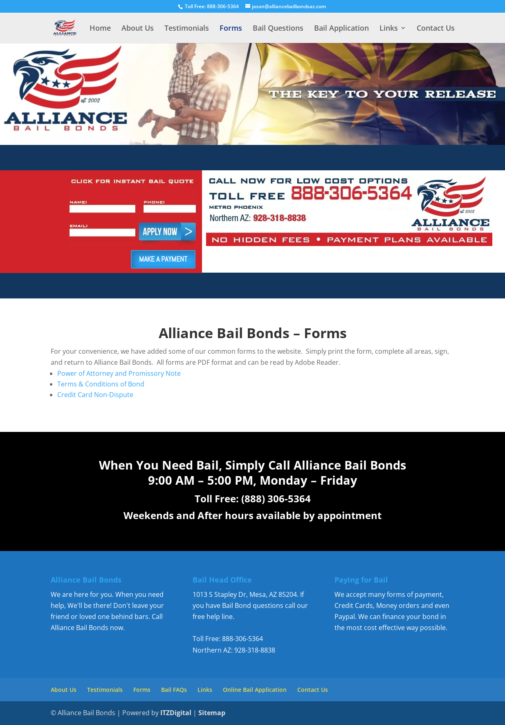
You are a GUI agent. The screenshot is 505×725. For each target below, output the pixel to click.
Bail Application (341, 29)
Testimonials (186, 29)
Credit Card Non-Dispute (95, 394)
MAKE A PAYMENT (163, 259)
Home (100, 29)
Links (388, 29)
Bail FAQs (174, 689)
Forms (231, 29)
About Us (137, 29)
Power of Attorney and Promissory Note (119, 373)
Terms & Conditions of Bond (100, 383)
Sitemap (211, 712)
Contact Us (436, 29)
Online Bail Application (255, 689)
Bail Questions (278, 29)
